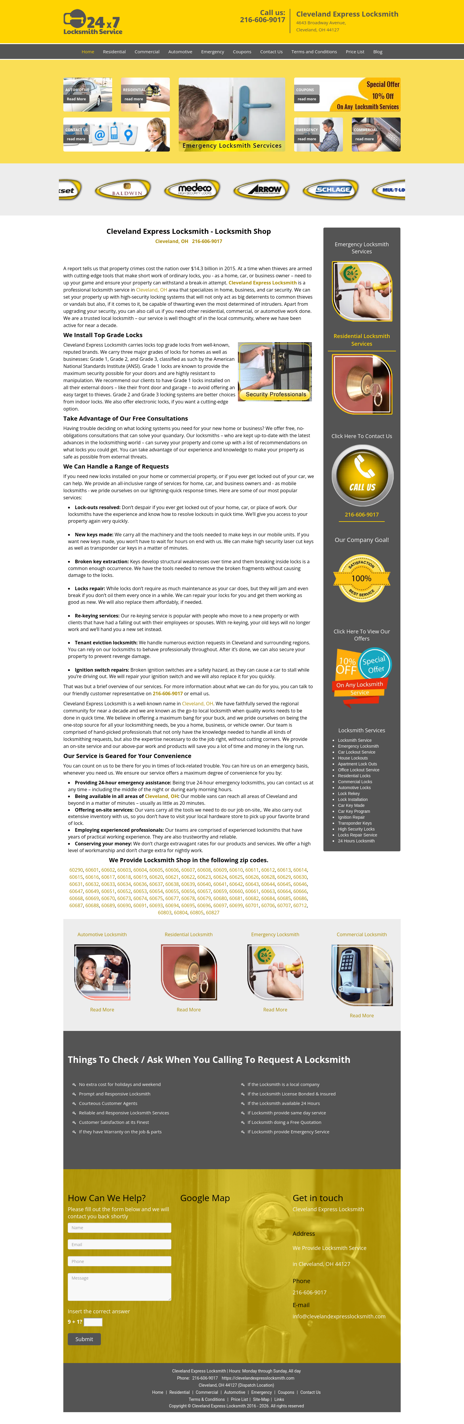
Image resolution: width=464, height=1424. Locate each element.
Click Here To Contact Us (361, 436)
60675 (156, 898)
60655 (172, 891)
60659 (220, 891)
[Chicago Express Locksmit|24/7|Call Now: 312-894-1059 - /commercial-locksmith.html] (362, 974)
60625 (236, 877)
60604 (140, 870)
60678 (188, 898)
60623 (204, 877)
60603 (124, 870)
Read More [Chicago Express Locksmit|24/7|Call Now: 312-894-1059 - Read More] (76, 99)
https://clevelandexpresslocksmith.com (258, 1378)
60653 (140, 891)
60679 (204, 898)
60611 (252, 870)
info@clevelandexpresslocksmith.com (339, 1316)
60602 (108, 870)
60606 (172, 870)
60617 (108, 877)
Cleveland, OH (171, 241)
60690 (124, 905)
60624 (220, 877)
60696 (204, 905)
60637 (156, 884)
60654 (156, 891)
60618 (124, 877)
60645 (284, 884)
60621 (172, 877)
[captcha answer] (92, 1322)
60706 (268, 905)
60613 (284, 870)
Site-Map (261, 1399)
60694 (172, 905)
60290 (76, 870)
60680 (220, 898)
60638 (172, 884)
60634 (124, 884)
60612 (268, 870)
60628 (268, 877)
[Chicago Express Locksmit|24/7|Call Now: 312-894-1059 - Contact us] (76, 130)
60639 (188, 884)
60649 (92, 891)
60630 (300, 877)
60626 (252, 877)
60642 (236, 884)
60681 (236, 898)
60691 (140, 905)
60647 (76, 891)
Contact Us (271, 51)
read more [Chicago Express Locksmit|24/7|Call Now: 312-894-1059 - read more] (134, 99)
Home (88, 51)
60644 (268, 884)
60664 (284, 891)
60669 (92, 898)
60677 (172, 898)
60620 (156, 877)
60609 (220, 870)
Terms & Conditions (207, 1399)
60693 (156, 905)
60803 (165, 912)
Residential (114, 51)
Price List (355, 51)
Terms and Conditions (314, 51)
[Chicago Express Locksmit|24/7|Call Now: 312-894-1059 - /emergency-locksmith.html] (275, 971)
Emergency (212, 51)
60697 (220, 905)
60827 (213, 912)
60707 (284, 905)
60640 (204, 884)
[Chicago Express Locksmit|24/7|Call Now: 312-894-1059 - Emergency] (307, 130)
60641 (220, 884)
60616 (92, 877)
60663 (268, 891)
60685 (284, 898)
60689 (108, 905)
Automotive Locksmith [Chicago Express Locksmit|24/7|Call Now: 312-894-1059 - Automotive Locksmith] (102, 934)
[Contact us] (116, 134)
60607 (188, 870)
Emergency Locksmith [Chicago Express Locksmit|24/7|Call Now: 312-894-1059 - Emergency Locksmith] (275, 934)
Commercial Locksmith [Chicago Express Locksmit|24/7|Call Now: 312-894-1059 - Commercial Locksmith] (362, 934)
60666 (300, 891)
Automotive (180, 51)
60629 (284, 877)
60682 (252, 898)
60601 (92, 870)
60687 (76, 905)
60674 (140, 898)
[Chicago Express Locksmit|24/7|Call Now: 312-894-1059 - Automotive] (77, 90)
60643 (252, 884)
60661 (252, 891)
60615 (76, 877)
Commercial (147, 51)
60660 (236, 891)
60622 (188, 877)
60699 (236, 905)
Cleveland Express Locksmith (263, 282)
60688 (92, 905)
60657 (204, 891)
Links (279, 1399)
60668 (76, 898)
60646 (300, 884)
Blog (377, 51)
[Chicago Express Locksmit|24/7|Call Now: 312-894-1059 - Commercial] (366, 130)
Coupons (242, 51)
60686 (300, 898)
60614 (300, 870)
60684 (268, 898)
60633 (108, 884)
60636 (140, 884)
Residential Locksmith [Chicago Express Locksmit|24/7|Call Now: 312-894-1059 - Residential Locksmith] (189, 934)
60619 (140, 877)
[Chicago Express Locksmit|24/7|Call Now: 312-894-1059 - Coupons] (307, 90)
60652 (124, 891)
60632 (92, 884)
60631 (76, 884)
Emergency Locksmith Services (362, 248)
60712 (300, 905)
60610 (236, 870)
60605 (156, 870)
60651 (108, 891)
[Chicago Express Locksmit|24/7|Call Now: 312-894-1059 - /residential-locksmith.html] (189, 971)
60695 (188, 905)
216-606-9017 (262, 19)
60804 (181, 912)
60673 (124, 898)
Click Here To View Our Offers (362, 635)
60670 (108, 898)
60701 (252, 905)
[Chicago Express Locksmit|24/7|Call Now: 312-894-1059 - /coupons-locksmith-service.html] (347, 94)
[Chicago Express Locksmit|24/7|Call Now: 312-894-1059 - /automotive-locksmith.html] (102, 971)
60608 (204, 870)
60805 (197, 912)
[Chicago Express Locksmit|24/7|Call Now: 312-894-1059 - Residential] (134, 90)
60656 (188, 891)
